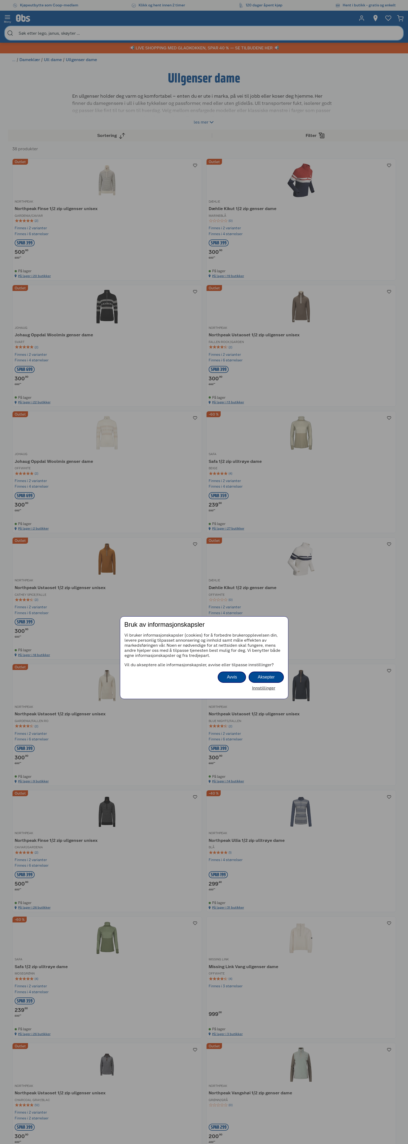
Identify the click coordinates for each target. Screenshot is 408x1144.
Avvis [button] (232, 677)
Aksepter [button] (266, 677)
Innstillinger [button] (263, 688)
